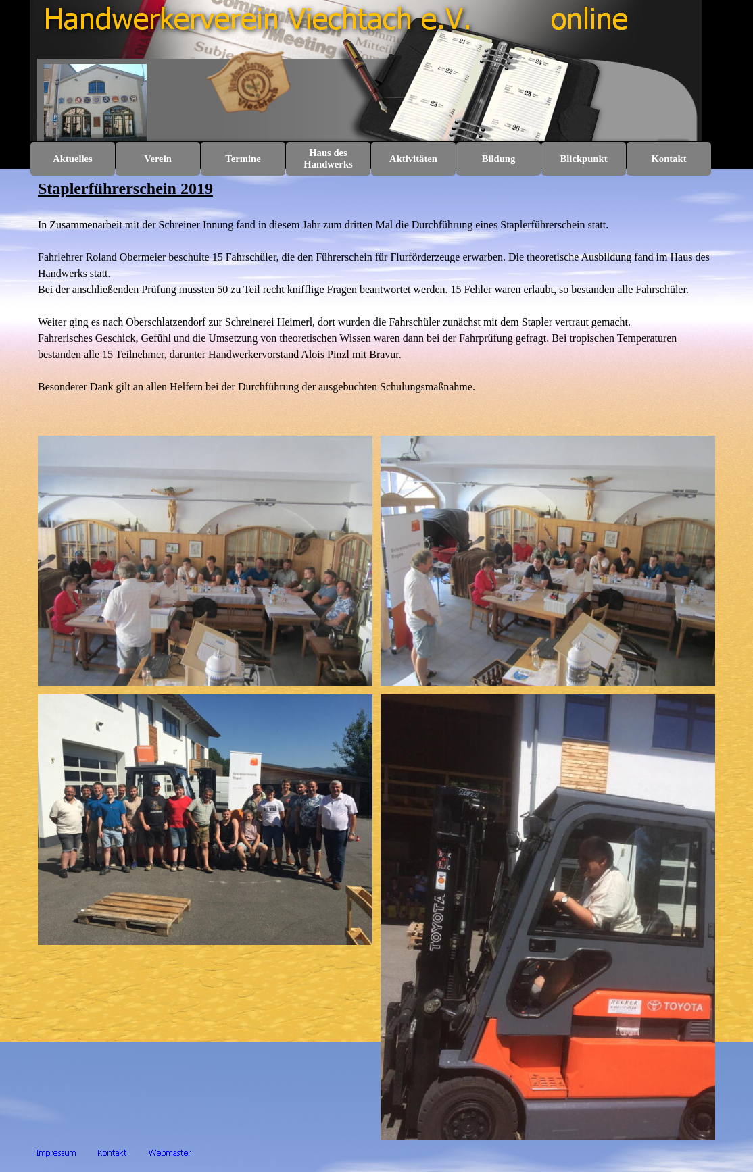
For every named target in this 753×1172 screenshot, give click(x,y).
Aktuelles (73, 158)
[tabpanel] (376, 302)
